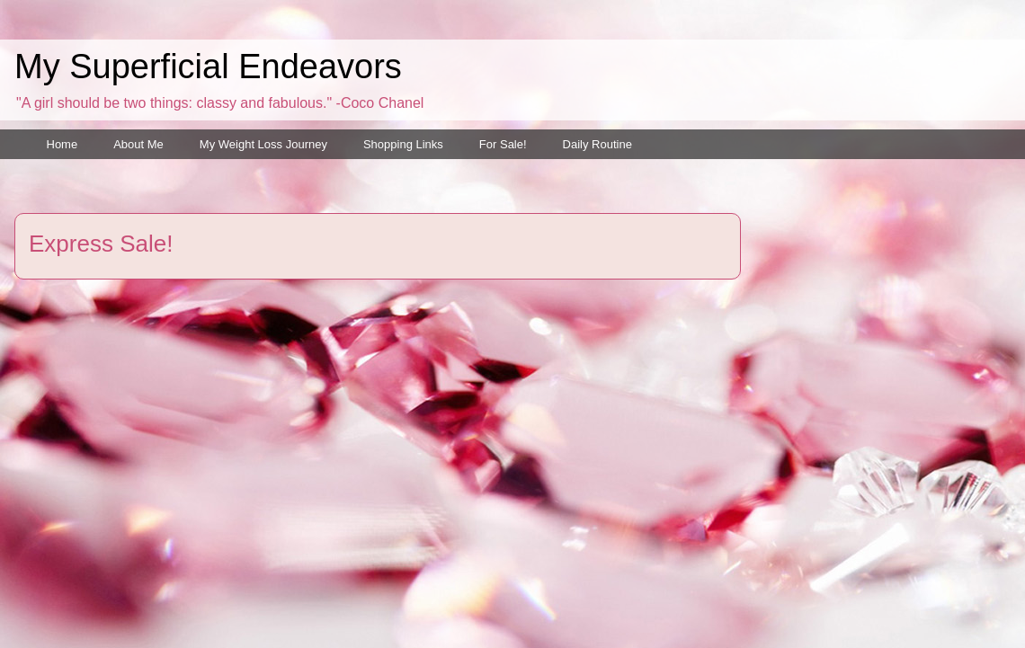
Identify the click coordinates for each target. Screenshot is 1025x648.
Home (62, 144)
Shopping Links (403, 144)
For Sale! (503, 144)
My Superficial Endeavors (208, 66)
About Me (138, 144)
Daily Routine (597, 144)
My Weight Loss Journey (263, 144)
